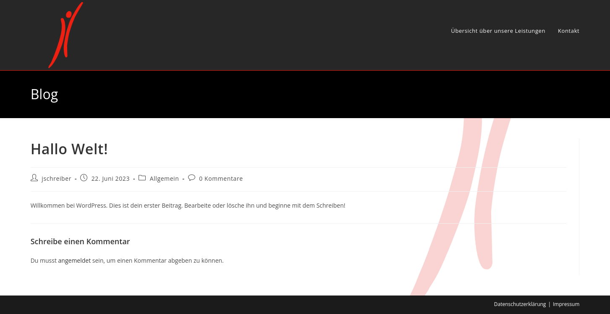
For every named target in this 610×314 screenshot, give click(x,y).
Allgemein (164, 178)
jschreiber (56, 178)
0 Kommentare (221, 178)
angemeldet (74, 260)
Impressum (566, 304)
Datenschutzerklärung (520, 304)
